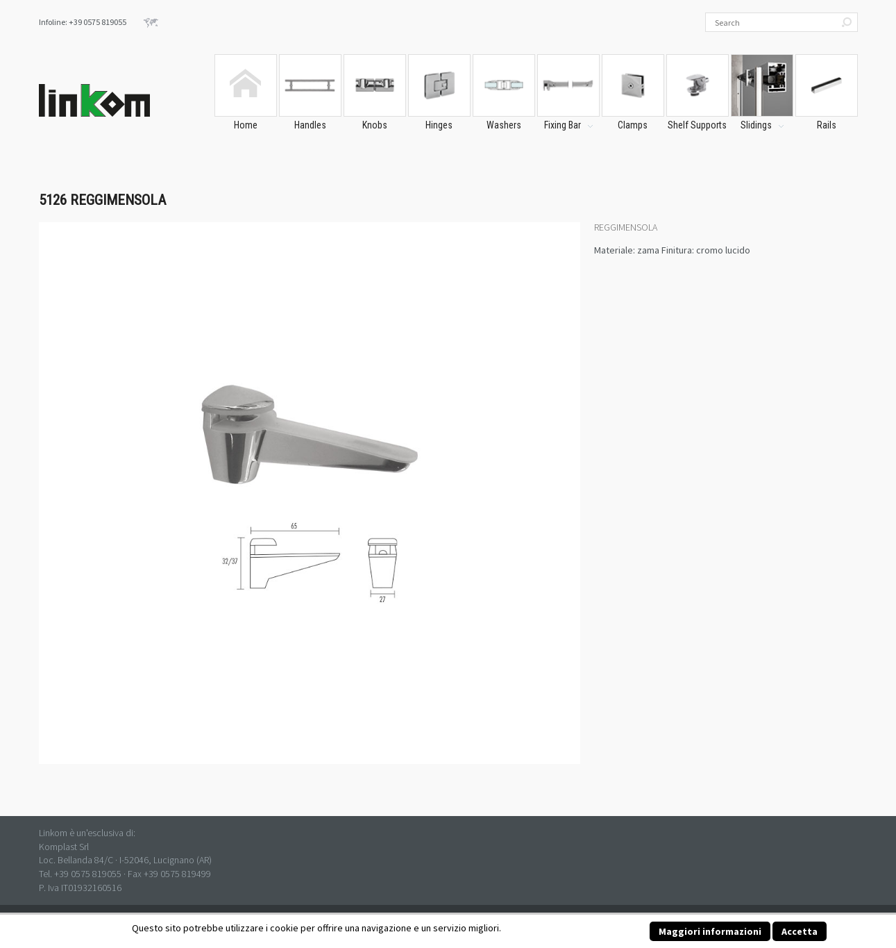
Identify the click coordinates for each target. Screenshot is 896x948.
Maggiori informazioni (710, 931)
